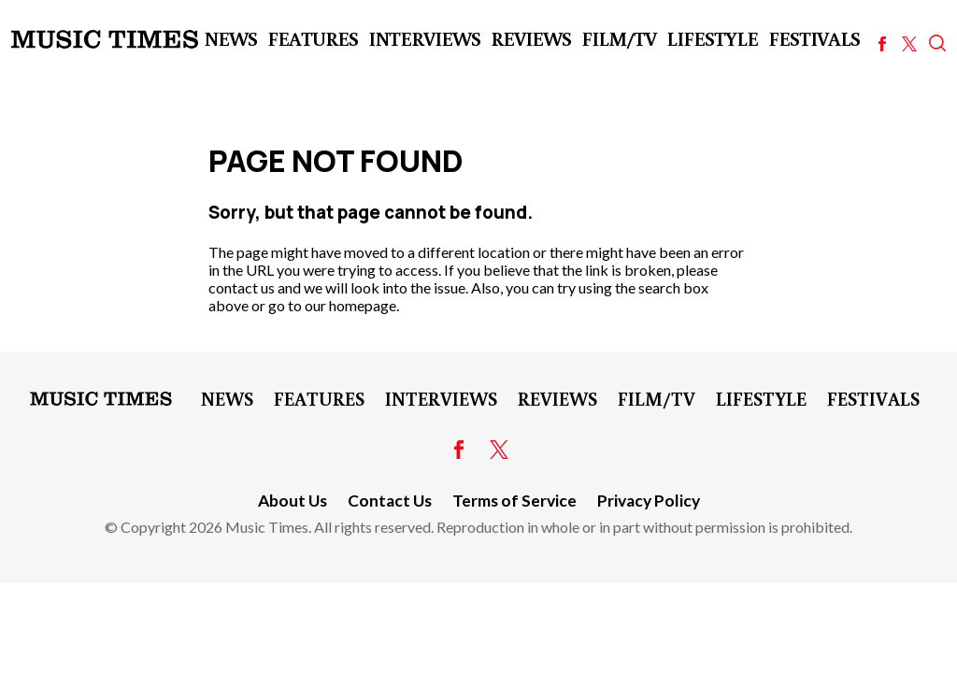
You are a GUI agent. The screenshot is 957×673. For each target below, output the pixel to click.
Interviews (424, 38)
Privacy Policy (648, 500)
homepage (362, 305)
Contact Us (390, 500)
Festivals (814, 38)
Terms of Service (514, 500)
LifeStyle (712, 38)
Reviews (531, 38)
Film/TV (618, 38)
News (230, 38)
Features (312, 38)
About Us (292, 500)
